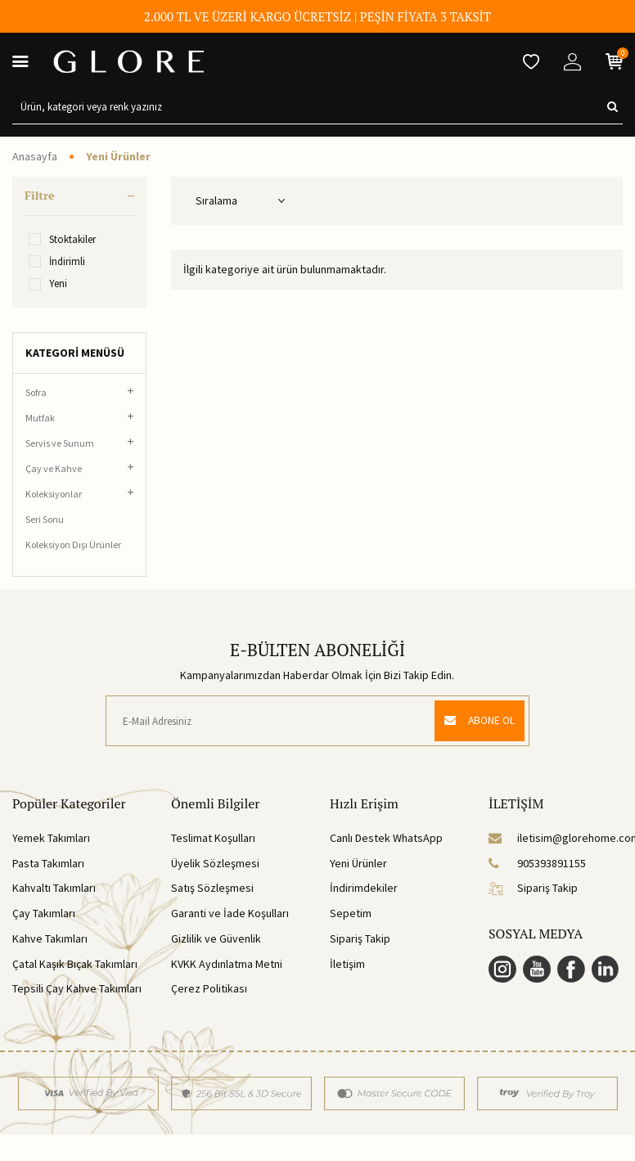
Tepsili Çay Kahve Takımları (77, 988)
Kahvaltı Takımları (54, 887)
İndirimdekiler (364, 887)
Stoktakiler (62, 239)
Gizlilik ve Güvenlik (216, 938)
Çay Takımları (43, 913)
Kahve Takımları (50, 938)
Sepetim (351, 913)
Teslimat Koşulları (213, 837)
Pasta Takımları (48, 863)
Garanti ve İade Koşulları (230, 913)
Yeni (48, 283)
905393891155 (537, 863)
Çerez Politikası (209, 988)
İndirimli (57, 261)
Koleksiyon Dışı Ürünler (73, 544)
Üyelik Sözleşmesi (215, 863)
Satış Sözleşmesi (212, 887)
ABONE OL (475, 720)
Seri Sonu (44, 519)
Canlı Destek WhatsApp (386, 837)
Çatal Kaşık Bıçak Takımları (74, 963)
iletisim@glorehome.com (556, 837)
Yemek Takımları (51, 837)
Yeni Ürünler (358, 863)
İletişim (347, 963)
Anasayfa (34, 156)
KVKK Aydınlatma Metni (226, 963)
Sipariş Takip (360, 938)
